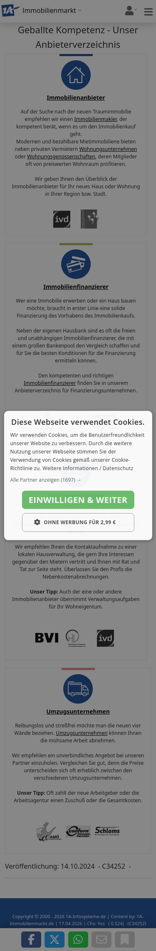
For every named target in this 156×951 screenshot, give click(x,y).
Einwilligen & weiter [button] (78, 499)
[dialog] (78, 475)
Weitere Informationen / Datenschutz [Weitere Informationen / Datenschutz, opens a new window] (87, 467)
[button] (78, 480)
